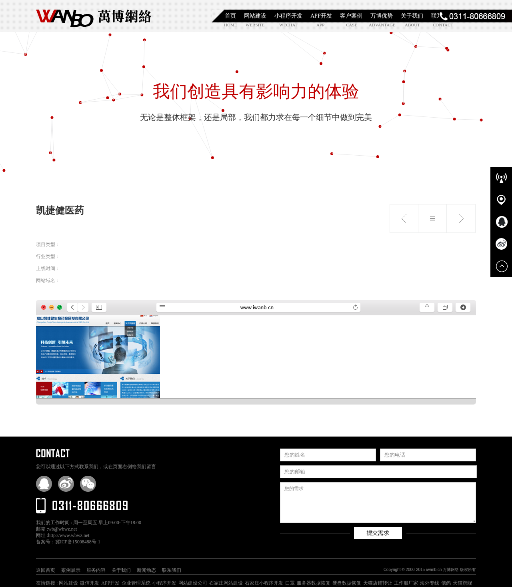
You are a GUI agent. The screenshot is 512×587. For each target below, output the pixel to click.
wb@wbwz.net (62, 529)
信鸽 (446, 583)
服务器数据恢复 (313, 583)
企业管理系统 (136, 583)
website (255, 24)
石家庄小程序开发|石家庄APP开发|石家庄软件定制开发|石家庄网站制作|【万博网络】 (94, 16)
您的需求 (378, 502)
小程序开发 (288, 16)
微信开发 (89, 583)
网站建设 (255, 16)
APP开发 (321, 16)
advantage (378, 24)
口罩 (290, 583)
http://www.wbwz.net (68, 535)
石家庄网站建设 (226, 583)
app (320, 24)
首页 (230, 16)
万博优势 (381, 16)
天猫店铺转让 (377, 583)
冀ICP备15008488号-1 (77, 542)
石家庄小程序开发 (264, 583)
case (351, 24)
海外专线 (429, 583)
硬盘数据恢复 (346, 583)
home (230, 24)
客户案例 (351, 16)
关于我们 (412, 16)
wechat (288, 24)
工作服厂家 (406, 583)
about (412, 24)
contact (442, 24)
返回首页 (45, 570)
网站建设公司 (192, 583)
